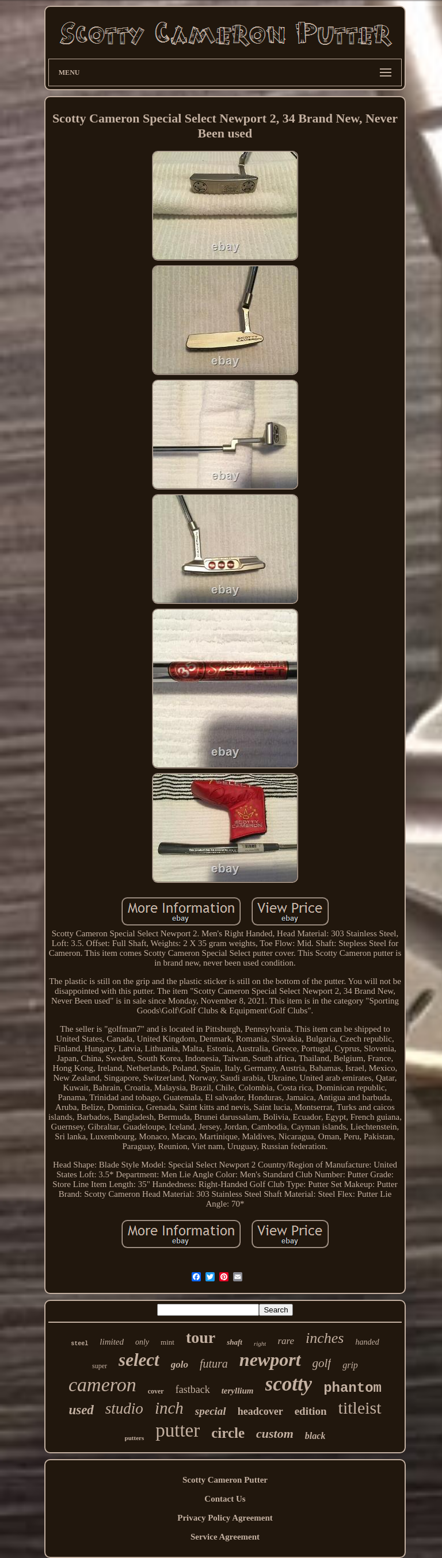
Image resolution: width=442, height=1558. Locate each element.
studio (124, 1408)
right (260, 1343)
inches (325, 1338)
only (142, 1342)
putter (177, 1430)
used (80, 1410)
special (210, 1411)
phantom (352, 1388)
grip (350, 1365)
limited (112, 1341)
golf (322, 1363)
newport (270, 1359)
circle (228, 1433)
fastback (193, 1389)
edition (311, 1411)
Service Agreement (225, 1536)
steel (79, 1344)
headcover (260, 1411)
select (139, 1360)
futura (214, 1363)
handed (367, 1342)
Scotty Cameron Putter (225, 1479)
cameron (102, 1384)
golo (179, 1364)
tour (200, 1337)
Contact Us (224, 1498)
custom (275, 1433)
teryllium (238, 1390)
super (99, 1366)
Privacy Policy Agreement (225, 1517)
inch (169, 1408)
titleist (360, 1407)
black (315, 1436)
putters (134, 1437)
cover (156, 1391)
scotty (289, 1384)
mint (167, 1342)
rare (285, 1340)
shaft (234, 1342)
